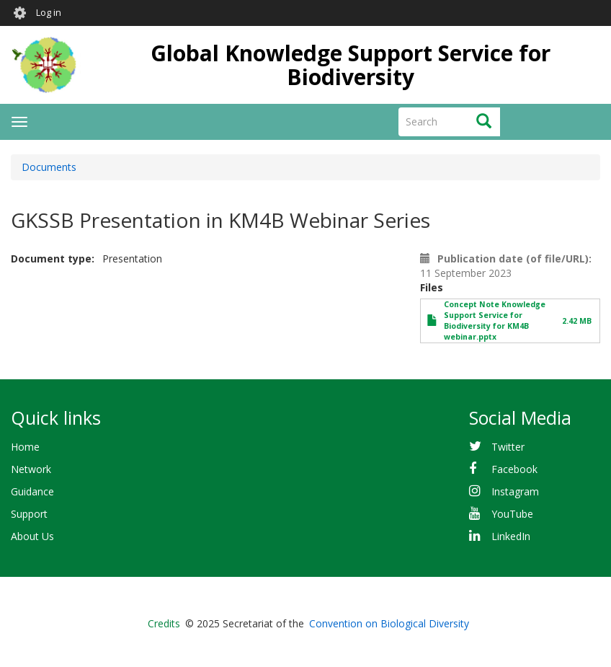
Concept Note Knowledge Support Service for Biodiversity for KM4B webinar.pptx (494, 320)
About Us (32, 536)
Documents (49, 167)
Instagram (515, 491)
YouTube (512, 514)
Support (29, 514)
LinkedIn (510, 536)
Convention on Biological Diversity (389, 623)
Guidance (32, 491)
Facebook (514, 469)
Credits (164, 623)
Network (31, 469)
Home (25, 447)
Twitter (508, 447)
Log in (48, 12)
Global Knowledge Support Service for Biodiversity (350, 65)
